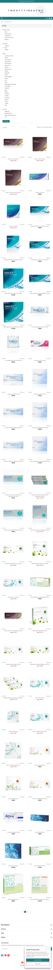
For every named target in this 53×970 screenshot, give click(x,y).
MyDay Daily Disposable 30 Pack (13, 664)
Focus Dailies (7, 86)
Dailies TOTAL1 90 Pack (40, 159)
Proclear (6, 95)
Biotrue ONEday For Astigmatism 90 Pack (40, 899)
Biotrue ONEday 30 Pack (39, 865)
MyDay (6, 91)
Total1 (6, 101)
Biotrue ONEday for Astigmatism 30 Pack (40, 597)
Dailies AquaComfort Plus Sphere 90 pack (13, 259)
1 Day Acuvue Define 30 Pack (13, 832)
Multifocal (7, 111)
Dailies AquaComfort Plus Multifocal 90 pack (13, 327)
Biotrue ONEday (8, 76)
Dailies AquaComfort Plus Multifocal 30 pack (40, 293)
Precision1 (7, 93)
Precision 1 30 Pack (39, 192)
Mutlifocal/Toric (8, 113)
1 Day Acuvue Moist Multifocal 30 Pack (13, 427)
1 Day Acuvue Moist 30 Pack (13, 394)
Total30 (6, 103)
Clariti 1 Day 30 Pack (39, 697)
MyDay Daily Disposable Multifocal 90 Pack (13, 697)
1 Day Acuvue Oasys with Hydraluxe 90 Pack (39, 530)
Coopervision (8, 35)
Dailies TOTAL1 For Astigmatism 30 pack (13, 630)
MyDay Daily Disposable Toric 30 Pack (13, 563)
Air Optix (7, 67)
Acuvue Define (8, 59)
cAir (6, 80)
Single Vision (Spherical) (10, 115)
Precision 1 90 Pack (13, 226)
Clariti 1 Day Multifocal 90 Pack (13, 765)
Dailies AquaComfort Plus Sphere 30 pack (40, 226)
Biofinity (6, 71)
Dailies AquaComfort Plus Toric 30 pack (39, 259)
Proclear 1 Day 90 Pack (13, 798)
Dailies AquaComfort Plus (10, 84)
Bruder (6, 78)
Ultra (6, 105)
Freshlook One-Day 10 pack (40, 360)
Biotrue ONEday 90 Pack (13, 899)
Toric (6, 117)
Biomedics (7, 72)
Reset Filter (6, 121)
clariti (6, 82)
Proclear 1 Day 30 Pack (40, 765)
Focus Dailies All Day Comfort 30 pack (39, 327)
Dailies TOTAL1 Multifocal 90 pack (13, 192)
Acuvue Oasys (8, 63)
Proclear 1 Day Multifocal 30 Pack (39, 798)
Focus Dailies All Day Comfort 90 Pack (13, 360)
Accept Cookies (38, 960)
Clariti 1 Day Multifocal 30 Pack (40, 731)
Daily (6, 47)
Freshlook (7, 88)
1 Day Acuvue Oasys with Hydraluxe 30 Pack (13, 530)
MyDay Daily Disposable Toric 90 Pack (40, 563)
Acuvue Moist (8, 61)
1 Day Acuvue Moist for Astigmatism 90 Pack (40, 461)
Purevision (7, 97)
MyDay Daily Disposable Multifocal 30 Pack (39, 664)
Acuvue (6, 57)
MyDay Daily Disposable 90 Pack (40, 630)
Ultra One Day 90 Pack (13, 865)
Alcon (6, 32)
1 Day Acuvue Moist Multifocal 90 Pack (39, 427)
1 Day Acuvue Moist (9, 55)
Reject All (37, 964)
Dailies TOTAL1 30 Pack (13, 159)
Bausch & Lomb (8, 33)
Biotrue (6, 74)
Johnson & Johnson (9, 37)
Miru (6, 90)
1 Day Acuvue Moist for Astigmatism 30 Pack (13, 461)
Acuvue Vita (7, 65)
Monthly (6, 49)
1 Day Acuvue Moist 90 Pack (40, 394)
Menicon (7, 39)
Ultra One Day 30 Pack (40, 832)
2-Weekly (7, 45)
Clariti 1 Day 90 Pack (13, 731)
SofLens (6, 99)
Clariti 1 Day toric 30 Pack (13, 597)
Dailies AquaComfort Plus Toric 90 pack (13, 293)
